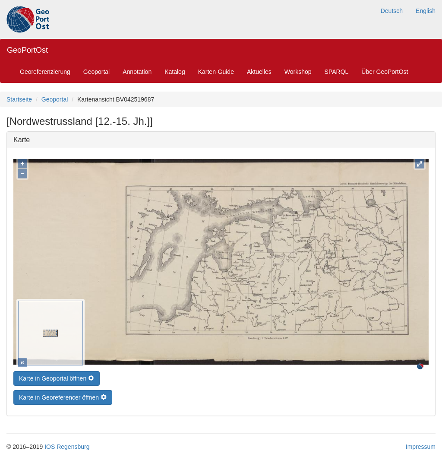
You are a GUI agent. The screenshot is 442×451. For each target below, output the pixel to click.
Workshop (298, 71)
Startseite (19, 99)
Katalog (174, 71)
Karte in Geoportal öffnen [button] (56, 376)
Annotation (137, 71)
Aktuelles (259, 71)
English (426, 10)
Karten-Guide (216, 71)
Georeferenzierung (45, 71)
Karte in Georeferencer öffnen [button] (63, 395)
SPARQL (337, 71)
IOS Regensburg (66, 444)
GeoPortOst (27, 50)
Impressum (421, 444)
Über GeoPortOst (384, 71)
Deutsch (392, 10)
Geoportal (96, 71)
